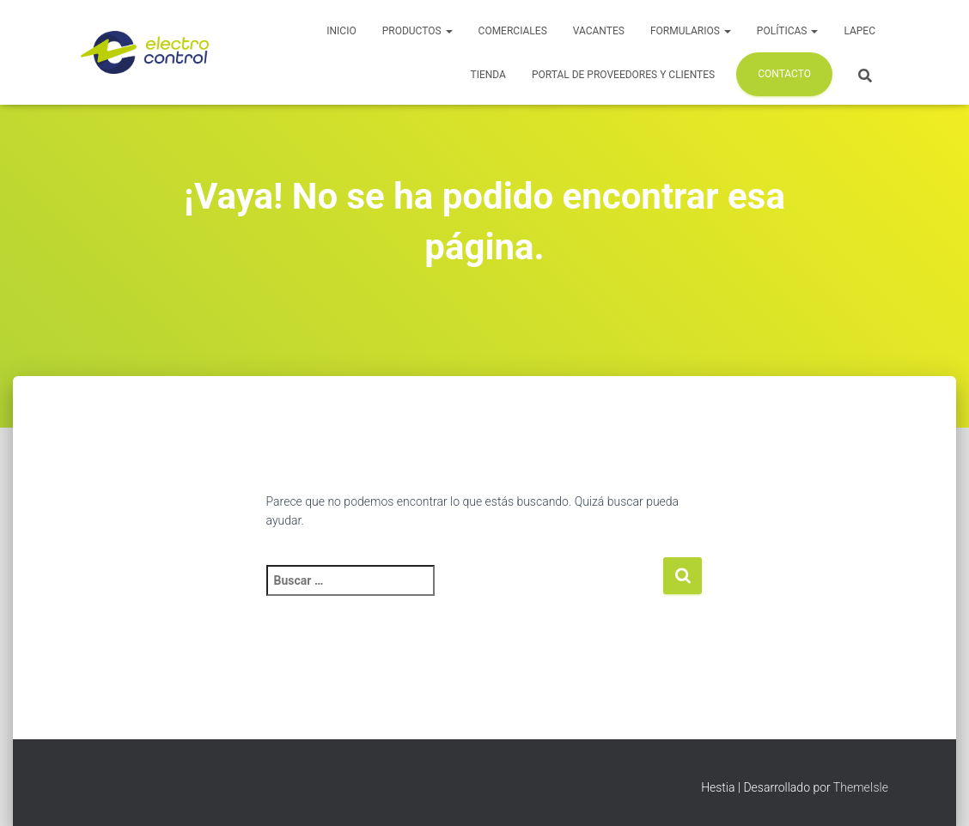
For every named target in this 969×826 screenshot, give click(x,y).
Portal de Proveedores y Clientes (623, 75)
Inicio (341, 31)
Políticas (788, 31)
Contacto (784, 74)
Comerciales (512, 31)
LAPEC (859, 31)
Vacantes (599, 31)
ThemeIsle (860, 787)
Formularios (690, 31)
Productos (417, 31)
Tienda (488, 75)
